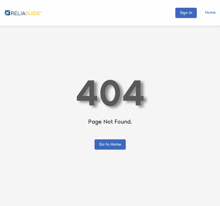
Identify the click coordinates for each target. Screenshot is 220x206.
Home (210, 12)
